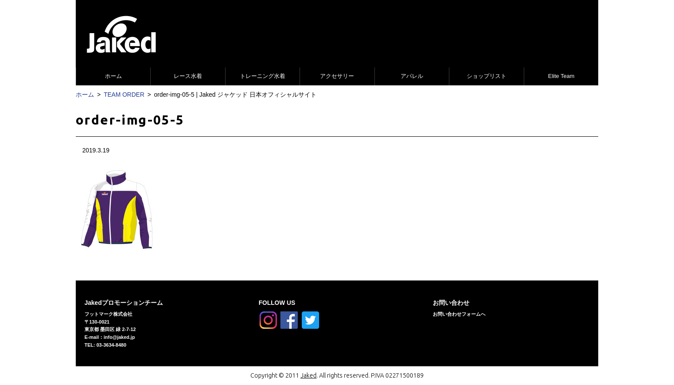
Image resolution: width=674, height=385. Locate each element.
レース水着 (188, 76)
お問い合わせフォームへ (459, 314)
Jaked (308, 375)
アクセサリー (337, 76)
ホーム (113, 76)
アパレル (412, 76)
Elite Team (561, 76)
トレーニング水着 (262, 76)
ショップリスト (486, 76)
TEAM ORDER (124, 94)
